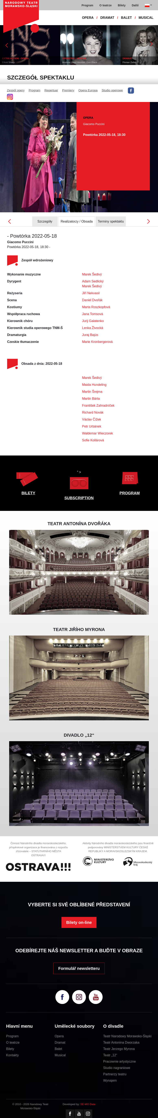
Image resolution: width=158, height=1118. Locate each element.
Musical (60, 1055)
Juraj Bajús (90, 335)
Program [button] (87, 5)
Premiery (68, 90)
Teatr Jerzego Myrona (119, 1049)
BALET (126, 17)
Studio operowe (112, 90)
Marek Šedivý (92, 274)
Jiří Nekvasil (91, 293)
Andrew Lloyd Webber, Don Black (79, 62)
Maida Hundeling (94, 384)
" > (79, 480)
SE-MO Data (87, 1104)
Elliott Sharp (8, 62)
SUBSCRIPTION (79, 498)
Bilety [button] (122, 5)
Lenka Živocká (92, 328)
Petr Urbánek (91, 426)
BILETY (28, 493)
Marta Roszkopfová (96, 307)
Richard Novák (92, 412)
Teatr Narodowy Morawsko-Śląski (127, 1036)
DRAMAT (107, 17)
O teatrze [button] (105, 5)
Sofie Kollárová (93, 440)
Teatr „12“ (110, 1055)
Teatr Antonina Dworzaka (121, 1042)
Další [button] (135, 5)
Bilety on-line (79, 922)
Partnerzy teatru (114, 1074)
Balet (58, 1049)
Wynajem (110, 1080)
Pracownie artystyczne (119, 1061)
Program (35, 90)
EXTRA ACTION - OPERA (15, 58)
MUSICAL (146, 17)
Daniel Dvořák (92, 300)
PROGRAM (130, 493)
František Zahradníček (98, 405)
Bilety (10, 1049)
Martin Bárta (91, 398)
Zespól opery (16, 90)
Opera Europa (88, 90)
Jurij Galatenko (93, 321)
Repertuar (51, 90)
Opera (59, 1036)
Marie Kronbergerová (97, 342)
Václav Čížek (91, 419)
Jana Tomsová (92, 314)
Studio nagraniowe (116, 1068)
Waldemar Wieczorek (97, 433)
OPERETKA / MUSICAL (74, 58)
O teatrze (13, 1042)
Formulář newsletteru (79, 968)
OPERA (88, 17)
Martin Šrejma (92, 391)
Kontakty (12, 1055)
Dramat (60, 1042)
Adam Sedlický (93, 281)
